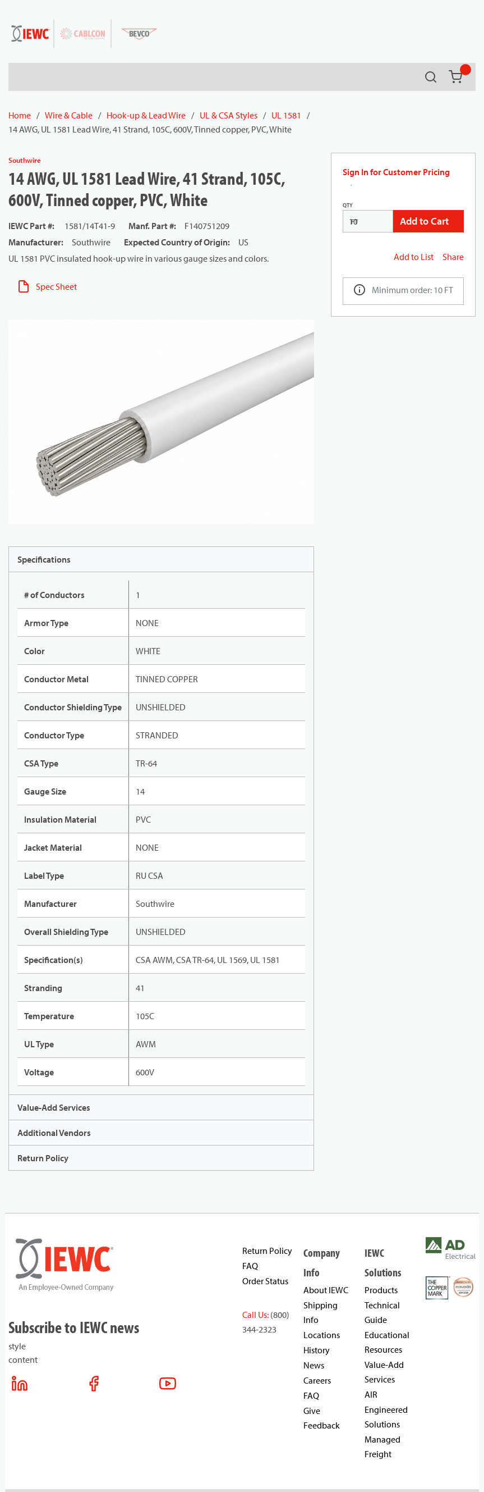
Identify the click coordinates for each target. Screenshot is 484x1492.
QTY (348, 205)
